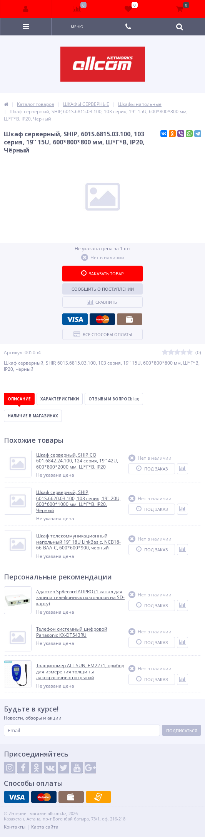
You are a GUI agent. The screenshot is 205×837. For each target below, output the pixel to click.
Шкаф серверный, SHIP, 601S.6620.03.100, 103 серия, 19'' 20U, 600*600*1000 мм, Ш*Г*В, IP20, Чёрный (78, 501)
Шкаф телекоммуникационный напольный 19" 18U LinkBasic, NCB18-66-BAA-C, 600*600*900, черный (78, 542)
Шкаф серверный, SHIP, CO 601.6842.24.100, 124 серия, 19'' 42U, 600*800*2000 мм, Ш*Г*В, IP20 (77, 461)
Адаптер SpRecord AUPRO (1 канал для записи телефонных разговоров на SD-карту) (80, 598)
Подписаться (181, 730)
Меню (77, 26)
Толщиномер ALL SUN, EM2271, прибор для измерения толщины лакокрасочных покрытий (80, 672)
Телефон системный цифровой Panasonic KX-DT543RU (71, 632)
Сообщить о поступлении (103, 289)
